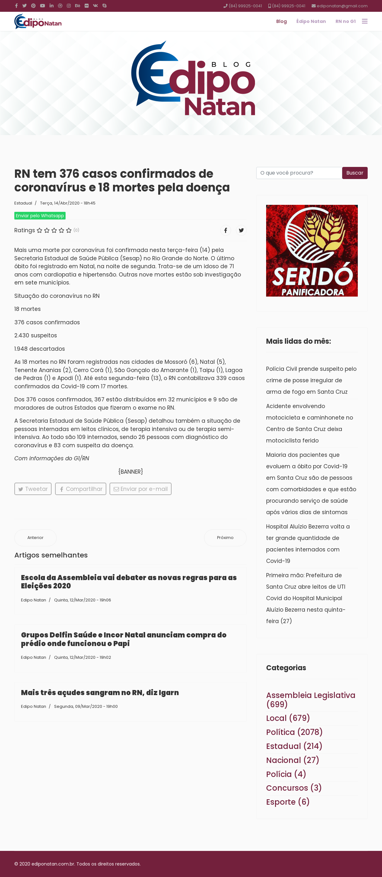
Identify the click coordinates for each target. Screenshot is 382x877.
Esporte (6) (288, 802)
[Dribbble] (60, 6)
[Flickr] (86, 6)
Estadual (23, 203)
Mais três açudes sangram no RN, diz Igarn (100, 693)
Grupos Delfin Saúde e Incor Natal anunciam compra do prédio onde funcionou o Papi (124, 639)
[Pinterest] (33, 6)
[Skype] (104, 6)
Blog (281, 21)
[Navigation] (365, 21)
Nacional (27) (293, 760)
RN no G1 (346, 21)
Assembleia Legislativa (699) (311, 700)
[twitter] (24, 6)
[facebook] (16, 6)
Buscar (355, 172)
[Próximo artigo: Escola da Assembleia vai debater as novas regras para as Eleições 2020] (225, 537)
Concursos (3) (294, 788)
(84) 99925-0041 (245, 6)
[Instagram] (69, 6)
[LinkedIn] (51, 6)
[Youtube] (42, 6)
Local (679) (288, 718)
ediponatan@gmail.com (342, 6)
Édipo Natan (311, 21)
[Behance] (77, 6)
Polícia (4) (286, 774)
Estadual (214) (294, 746)
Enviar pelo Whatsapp (40, 215)
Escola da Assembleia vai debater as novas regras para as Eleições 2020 (129, 582)
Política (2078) (294, 732)
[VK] (95, 6)
